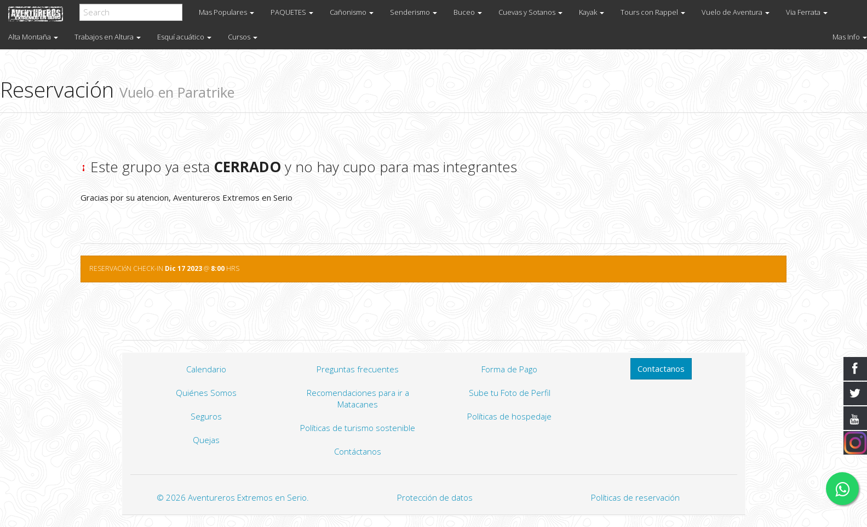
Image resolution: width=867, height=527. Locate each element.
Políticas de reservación (635, 497)
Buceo (467, 12)
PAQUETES (292, 12)
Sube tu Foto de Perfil (509, 392)
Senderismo (413, 12)
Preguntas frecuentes (358, 369)
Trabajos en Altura (107, 37)
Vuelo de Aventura (736, 12)
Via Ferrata (807, 12)
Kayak (591, 12)
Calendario (206, 369)
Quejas (206, 439)
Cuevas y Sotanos (530, 12)
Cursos (242, 37)
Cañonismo (352, 12)
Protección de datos (435, 497)
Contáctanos (357, 451)
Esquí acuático (184, 37)
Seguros (206, 416)
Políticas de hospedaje (509, 416)
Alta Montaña (33, 37)
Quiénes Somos (206, 392)
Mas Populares (226, 12)
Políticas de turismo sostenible (357, 427)
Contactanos (661, 368)
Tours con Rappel (653, 12)
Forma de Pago (509, 369)
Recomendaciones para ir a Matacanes (358, 398)
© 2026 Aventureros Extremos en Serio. (233, 497)
